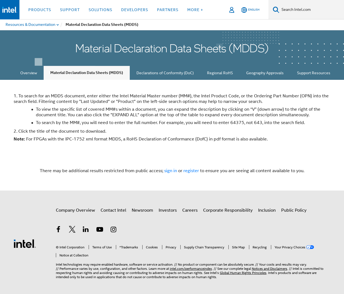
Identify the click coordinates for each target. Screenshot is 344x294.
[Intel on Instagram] (113, 230)
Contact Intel (113, 210)
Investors (168, 210)
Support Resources (313, 72)
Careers (190, 210)
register (191, 171)
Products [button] (39, 9)
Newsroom (142, 210)
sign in (170, 171)
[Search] (276, 9)
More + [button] (195, 9)
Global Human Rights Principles (243, 273)
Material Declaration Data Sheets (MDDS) (86, 72)
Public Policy (293, 210)
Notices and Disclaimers (269, 268)
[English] (250, 9)
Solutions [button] (100, 9)
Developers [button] (134, 9)
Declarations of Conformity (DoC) (165, 72)
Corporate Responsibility (228, 210)
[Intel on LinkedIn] (86, 230)
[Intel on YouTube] (99, 230)
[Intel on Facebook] (58, 230)
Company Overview (75, 210)
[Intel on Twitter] (72, 230)
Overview (28, 72)
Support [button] (70, 9)
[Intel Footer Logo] (25, 243)
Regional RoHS (220, 72)
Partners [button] (167, 9)
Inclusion (267, 210)
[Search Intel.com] (311, 10)
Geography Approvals (265, 72)
